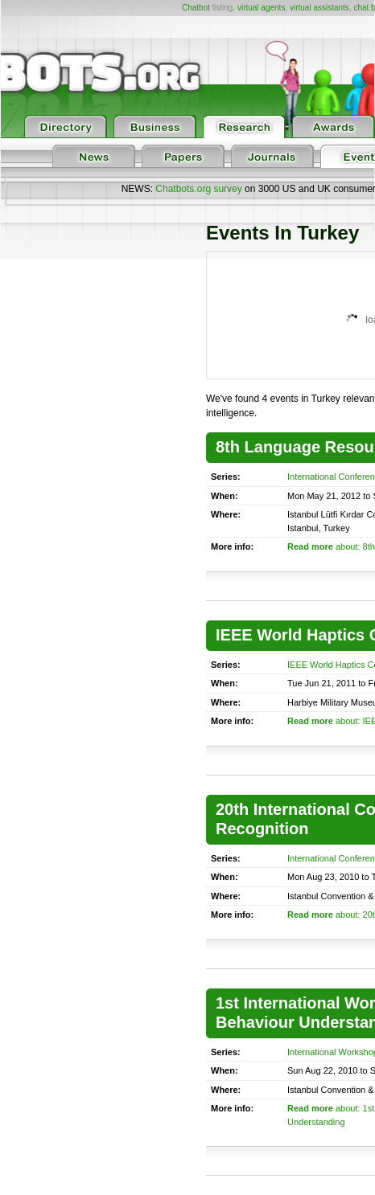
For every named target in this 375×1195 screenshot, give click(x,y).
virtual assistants (319, 7)
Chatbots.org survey (198, 188)
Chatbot (196, 7)
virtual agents (261, 7)
